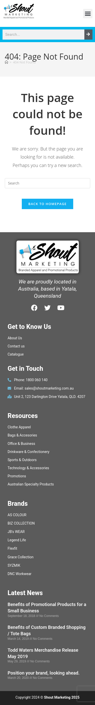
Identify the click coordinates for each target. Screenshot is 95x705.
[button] (88, 14)
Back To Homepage (47, 204)
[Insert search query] (47, 183)
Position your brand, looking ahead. (44, 673)
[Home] (6, 62)
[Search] (88, 34)
